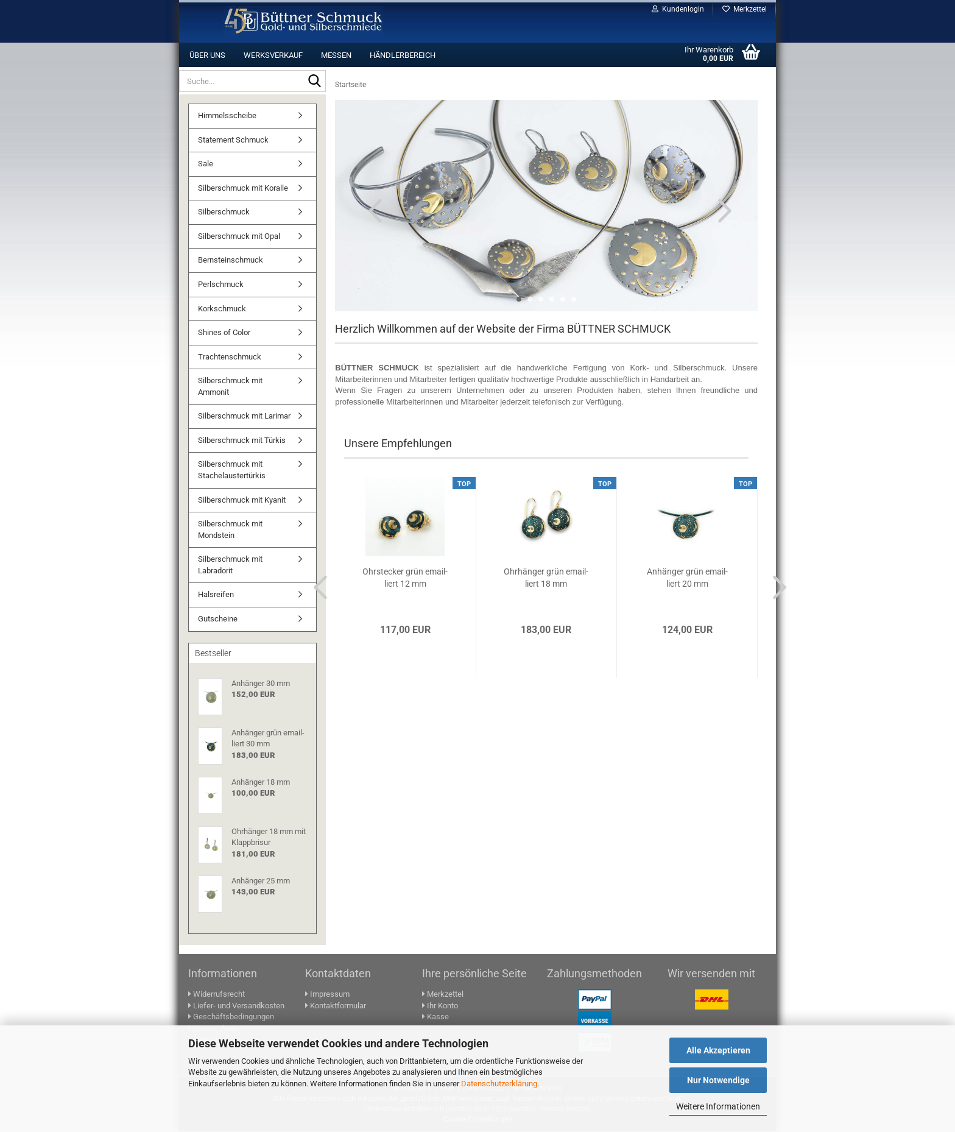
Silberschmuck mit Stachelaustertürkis (232, 471)
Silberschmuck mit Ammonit (230, 387)
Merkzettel (744, 9)
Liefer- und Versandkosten (236, 1006)
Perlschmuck (221, 285)
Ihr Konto (440, 1006)
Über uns (207, 55)
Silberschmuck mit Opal (239, 237)
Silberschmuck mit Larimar (244, 417)
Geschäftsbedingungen (231, 1017)
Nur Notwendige (718, 1080)
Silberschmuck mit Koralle (243, 189)
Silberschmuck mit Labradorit (230, 566)
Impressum (327, 995)
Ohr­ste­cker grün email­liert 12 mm (405, 579)
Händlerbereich (402, 55)
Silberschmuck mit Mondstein (230, 530)
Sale (205, 164)
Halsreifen (216, 595)
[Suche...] (314, 82)
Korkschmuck (222, 309)
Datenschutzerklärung (499, 1083)
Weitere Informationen (718, 1106)
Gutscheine (218, 619)
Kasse (435, 1017)
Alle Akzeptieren (718, 1050)
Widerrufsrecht (216, 995)
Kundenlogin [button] (678, 9)
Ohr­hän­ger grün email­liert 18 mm (546, 579)
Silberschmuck (224, 213)
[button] (371, 211)
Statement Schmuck (233, 141)
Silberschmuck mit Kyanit (242, 501)
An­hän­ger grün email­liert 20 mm (687, 579)
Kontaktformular (335, 1006)
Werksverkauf (273, 55)
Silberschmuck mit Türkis (242, 441)
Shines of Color (224, 333)
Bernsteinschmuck (230, 261)
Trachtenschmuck (229, 358)
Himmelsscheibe (227, 116)
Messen (336, 55)
